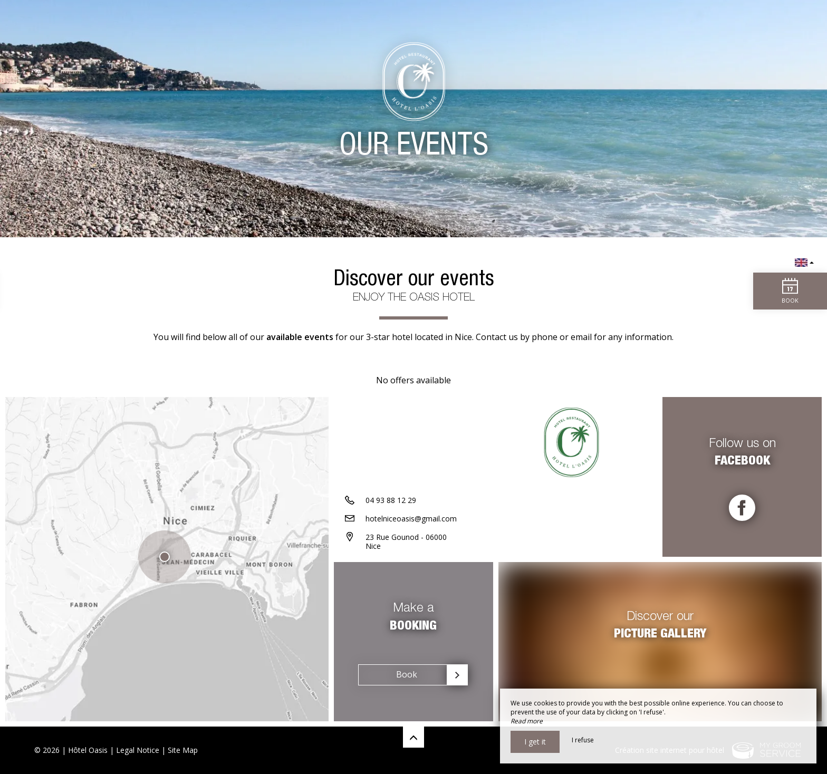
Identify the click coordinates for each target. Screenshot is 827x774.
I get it (535, 742)
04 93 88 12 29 (391, 500)
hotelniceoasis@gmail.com (411, 519)
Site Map (183, 750)
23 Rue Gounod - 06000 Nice (406, 541)
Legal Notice (137, 750)
